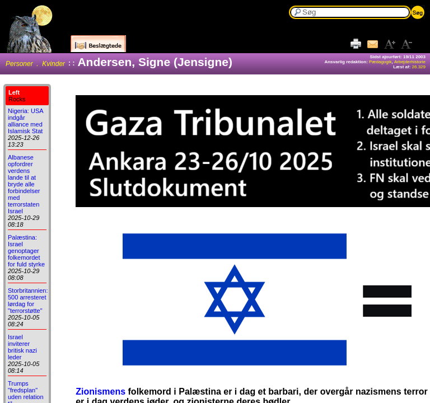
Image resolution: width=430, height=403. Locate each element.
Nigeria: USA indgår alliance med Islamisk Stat (25, 120)
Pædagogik (380, 61)
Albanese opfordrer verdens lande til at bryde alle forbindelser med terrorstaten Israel (24, 184)
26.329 (419, 66)
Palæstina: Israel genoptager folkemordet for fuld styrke (26, 251)
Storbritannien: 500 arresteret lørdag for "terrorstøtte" (28, 300)
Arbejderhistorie (410, 61)
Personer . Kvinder (35, 64)
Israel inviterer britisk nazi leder (22, 347)
